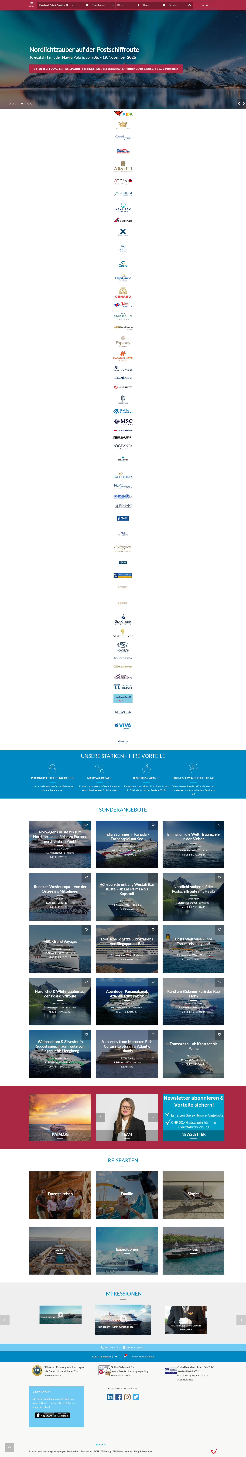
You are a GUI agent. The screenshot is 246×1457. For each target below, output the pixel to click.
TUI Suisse (118, 1451)
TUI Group (106, 1451)
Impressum (105, 1357)
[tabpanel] (123, 59)
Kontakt (129, 1451)
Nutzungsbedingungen (54, 1451)
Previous (239, 103)
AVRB (96, 1451)
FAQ (136, 1451)
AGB (94, 1357)
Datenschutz (73, 1451)
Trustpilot (101, 1444)
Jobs (39, 1451)
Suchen (204, 5)
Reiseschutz (146, 1451)
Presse (32, 1451)
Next (243, 103)
